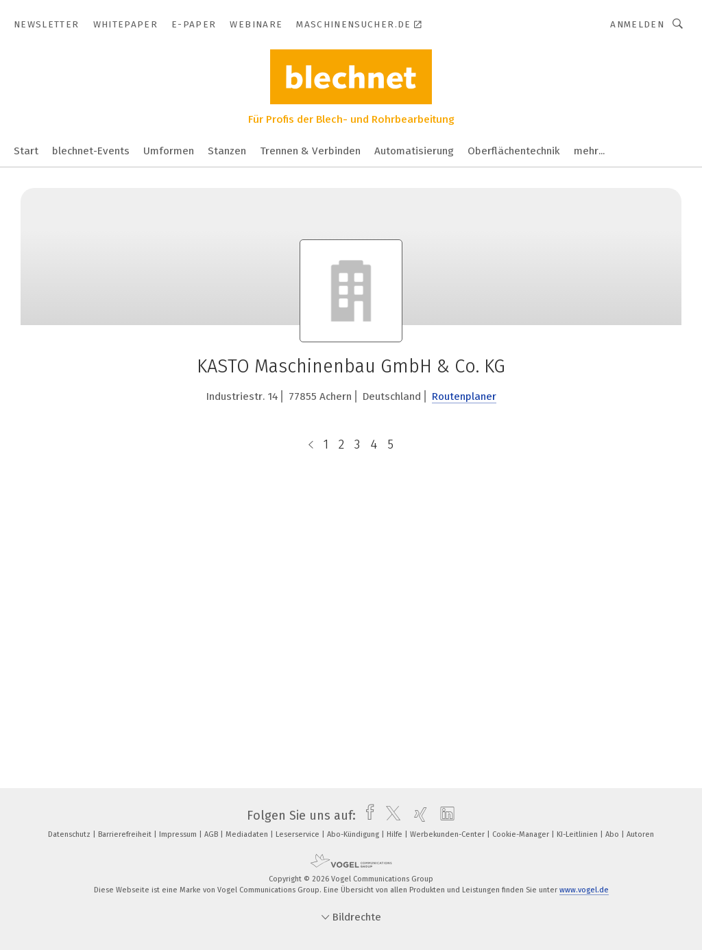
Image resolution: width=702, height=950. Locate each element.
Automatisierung (414, 151)
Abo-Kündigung (354, 834)
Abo (613, 834)
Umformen (168, 151)
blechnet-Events (91, 151)
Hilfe (395, 834)
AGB (212, 834)
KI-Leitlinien (578, 834)
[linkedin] (444, 815)
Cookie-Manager (521, 834)
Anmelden (637, 24)
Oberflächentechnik (514, 151)
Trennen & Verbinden (310, 151)
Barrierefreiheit (126, 834)
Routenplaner (464, 396)
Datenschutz (70, 834)
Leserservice (299, 834)
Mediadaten (248, 834)
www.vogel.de (584, 890)
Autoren (640, 834)
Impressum (179, 834)
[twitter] (389, 815)
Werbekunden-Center (448, 834)
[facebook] (366, 815)
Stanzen (227, 151)
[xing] (417, 815)
